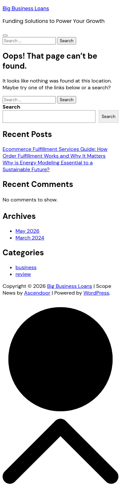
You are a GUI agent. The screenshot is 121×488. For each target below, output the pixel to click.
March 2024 (29, 237)
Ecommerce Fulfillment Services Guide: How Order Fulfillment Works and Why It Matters (55, 152)
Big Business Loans (26, 8)
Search (11, 106)
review (23, 274)
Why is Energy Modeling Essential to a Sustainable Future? (48, 166)
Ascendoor (37, 292)
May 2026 (27, 231)
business (25, 267)
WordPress (96, 292)
